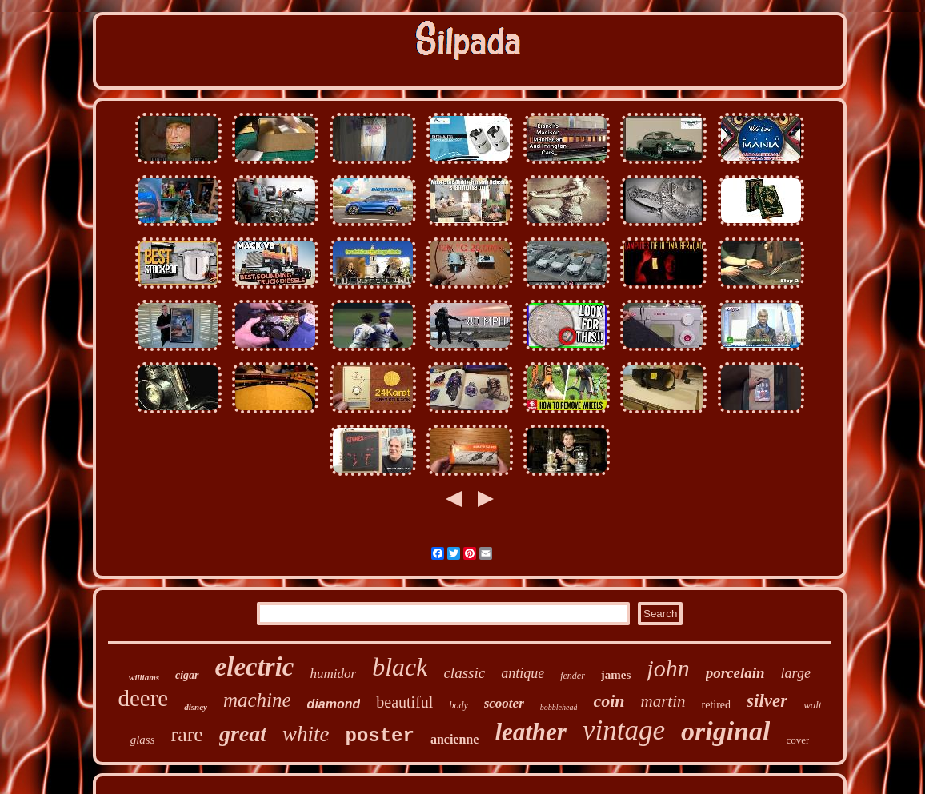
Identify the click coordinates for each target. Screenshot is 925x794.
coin (608, 701)
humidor (333, 673)
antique (522, 673)
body (458, 705)
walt (812, 705)
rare (186, 734)
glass (142, 739)
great (242, 733)
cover (797, 740)
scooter (504, 703)
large (796, 673)
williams (144, 677)
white (306, 734)
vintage (624, 730)
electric (254, 666)
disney (195, 707)
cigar (187, 675)
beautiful (404, 702)
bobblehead (559, 707)
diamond (334, 704)
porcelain (735, 672)
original (725, 731)
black (399, 666)
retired (716, 705)
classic (464, 672)
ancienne (454, 739)
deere (143, 698)
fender (572, 675)
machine (257, 700)
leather (531, 732)
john (668, 668)
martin (663, 701)
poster (380, 736)
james (616, 674)
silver (767, 701)
